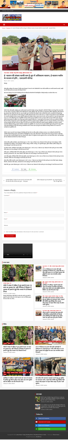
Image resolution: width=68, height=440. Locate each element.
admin (12, 80)
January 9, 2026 (46, 278)
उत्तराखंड (11, 72)
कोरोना (17, 72)
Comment (7, 196)
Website (6, 226)
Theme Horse (56, 435)
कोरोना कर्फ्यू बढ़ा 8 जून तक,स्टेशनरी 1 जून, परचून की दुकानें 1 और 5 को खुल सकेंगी (49, 181)
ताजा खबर (6, 263)
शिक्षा (43, 283)
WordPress (38, 437)
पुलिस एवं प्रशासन (26, 72)
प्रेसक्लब (57, 311)
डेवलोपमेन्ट (53, 296)
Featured (6, 72)
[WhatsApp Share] (33, 169)
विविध (4, 325)
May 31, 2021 (7, 80)
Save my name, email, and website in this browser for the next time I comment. (25, 232)
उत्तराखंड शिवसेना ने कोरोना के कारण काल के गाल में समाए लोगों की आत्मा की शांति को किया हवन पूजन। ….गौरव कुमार (19, 181)
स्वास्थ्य (46, 283)
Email (5, 219)
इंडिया (51, 266)
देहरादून (20, 72)
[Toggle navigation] (4, 24)
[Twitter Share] (24, 169)
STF (48, 266)
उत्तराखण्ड (50, 282)
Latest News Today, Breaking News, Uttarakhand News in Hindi (31, 435)
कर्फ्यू (15, 72)
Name (6, 213)
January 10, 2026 (7, 294)
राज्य (31, 72)
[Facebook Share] (16, 169)
